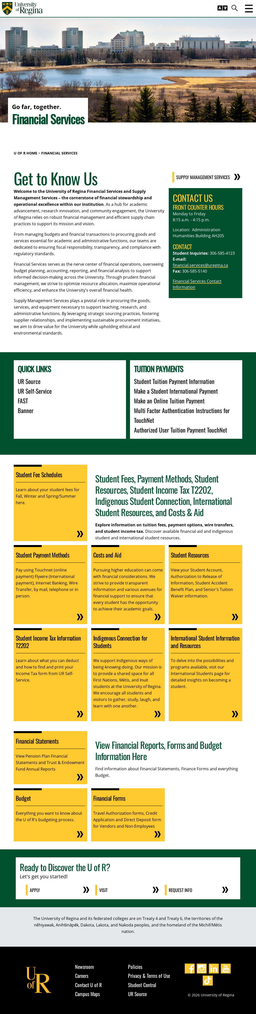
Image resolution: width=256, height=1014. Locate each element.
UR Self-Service (35, 390)
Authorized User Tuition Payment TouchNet (180, 429)
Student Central (142, 985)
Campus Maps (87, 994)
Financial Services (59, 153)
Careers (81, 975)
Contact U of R (88, 985)
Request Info (180, 890)
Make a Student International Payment (176, 390)
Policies (135, 966)
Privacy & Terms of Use (149, 975)
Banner (26, 410)
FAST (23, 400)
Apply (35, 890)
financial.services (189, 265)
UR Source (29, 381)
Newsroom (84, 966)
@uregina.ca (216, 265)
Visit (103, 890)
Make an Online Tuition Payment (169, 400)
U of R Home (25, 153)
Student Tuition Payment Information (174, 381)
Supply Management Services (203, 177)
